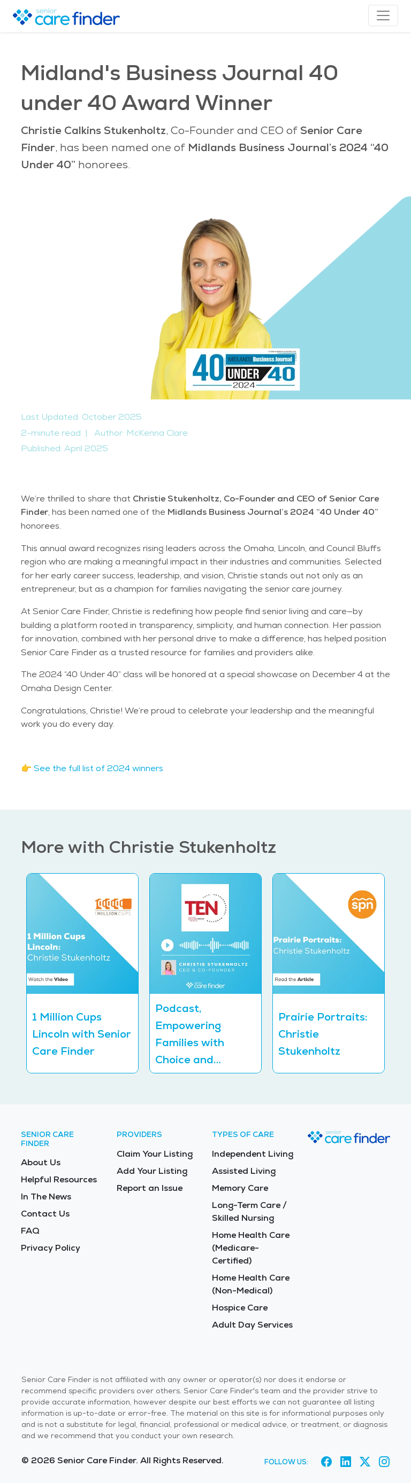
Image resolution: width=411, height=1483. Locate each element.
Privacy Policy (50, 1247)
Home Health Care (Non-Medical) (251, 1284)
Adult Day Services (252, 1324)
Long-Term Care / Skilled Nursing (249, 1211)
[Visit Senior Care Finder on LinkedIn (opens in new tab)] (345, 1462)
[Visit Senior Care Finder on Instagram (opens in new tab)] (384, 1462)
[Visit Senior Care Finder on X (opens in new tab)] (365, 1462)
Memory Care (240, 1188)
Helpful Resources (59, 1179)
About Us (40, 1162)
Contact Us (45, 1213)
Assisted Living (244, 1170)
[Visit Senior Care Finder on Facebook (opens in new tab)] (326, 1462)
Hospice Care (240, 1307)
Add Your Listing (152, 1170)
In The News (46, 1196)
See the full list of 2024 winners (98, 768)
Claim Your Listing (155, 1153)
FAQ (30, 1230)
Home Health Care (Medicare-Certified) (251, 1247)
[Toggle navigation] (383, 15)
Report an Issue (149, 1188)
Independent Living (252, 1153)
